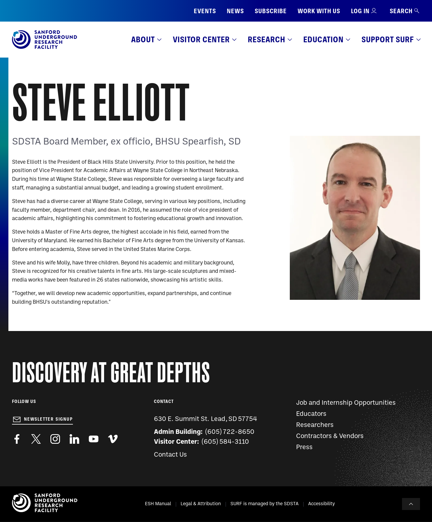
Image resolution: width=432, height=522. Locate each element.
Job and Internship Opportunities (346, 403)
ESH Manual (158, 504)
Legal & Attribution (201, 504)
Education (323, 39)
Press (304, 447)
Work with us (319, 11)
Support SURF (388, 39)
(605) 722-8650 (230, 432)
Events (205, 11)
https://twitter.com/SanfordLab (36, 439)
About (143, 39)
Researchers (315, 425)
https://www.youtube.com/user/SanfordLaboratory (93, 439)
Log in (360, 11)
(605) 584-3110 (225, 442)
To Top (411, 504)
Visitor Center (201, 39)
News (235, 11)
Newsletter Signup (48, 419)
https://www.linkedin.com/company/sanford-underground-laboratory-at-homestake (74, 439)
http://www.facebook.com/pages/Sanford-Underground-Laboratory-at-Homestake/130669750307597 (17, 439)
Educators (311, 414)
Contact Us (170, 455)
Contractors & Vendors (330, 436)
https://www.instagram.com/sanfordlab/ (55, 439)
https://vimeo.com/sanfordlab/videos (113, 439)
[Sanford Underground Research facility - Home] (44, 47)
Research (266, 39)
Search (405, 11)
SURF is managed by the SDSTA (264, 504)
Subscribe (271, 11)
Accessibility (321, 504)
